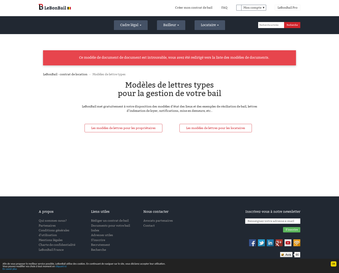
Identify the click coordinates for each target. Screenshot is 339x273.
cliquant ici (61, 266)
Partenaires (47, 225)
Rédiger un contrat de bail (110, 221)
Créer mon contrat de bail (193, 7)
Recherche (98, 250)
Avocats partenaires (158, 221)
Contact (149, 225)
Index (95, 230)
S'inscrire (98, 240)
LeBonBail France (51, 250)
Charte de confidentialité (57, 245)
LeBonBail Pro (287, 7)
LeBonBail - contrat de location (65, 74)
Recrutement (100, 245)
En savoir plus (10, 269)
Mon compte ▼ (254, 7)
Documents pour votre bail (110, 225)
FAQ (224, 7)
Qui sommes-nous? (53, 221)
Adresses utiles (102, 235)
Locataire (210, 25)
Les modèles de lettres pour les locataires (215, 128)
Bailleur (171, 25)
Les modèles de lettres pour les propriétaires (123, 128)
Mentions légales (51, 240)
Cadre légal (130, 25)
